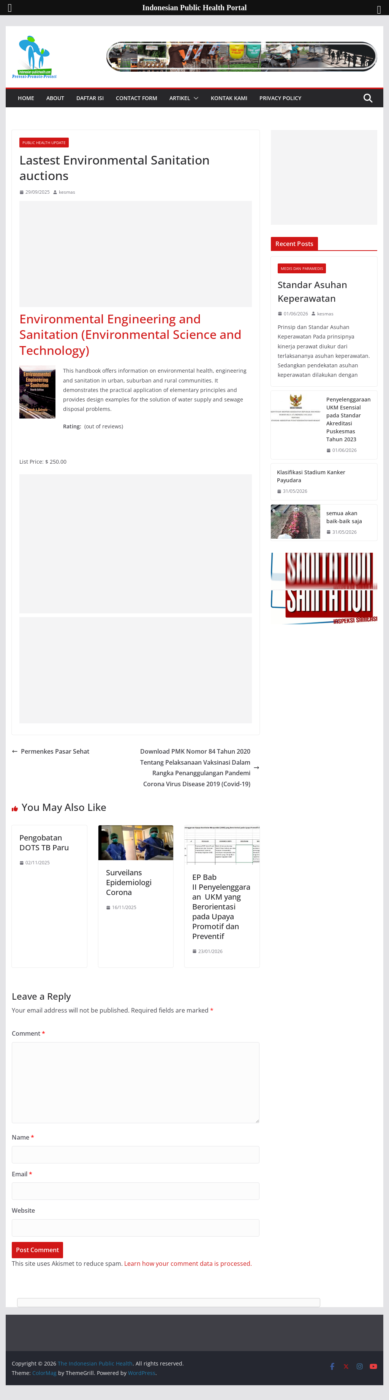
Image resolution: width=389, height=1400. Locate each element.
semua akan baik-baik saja (344, 517)
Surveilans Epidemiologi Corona (129, 882)
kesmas (67, 192)
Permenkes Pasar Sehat (50, 751)
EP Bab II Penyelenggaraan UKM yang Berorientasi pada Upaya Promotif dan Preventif (221, 906)
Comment (28, 1033)
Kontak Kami (229, 98)
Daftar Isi (90, 98)
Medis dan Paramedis (302, 268)
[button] (194, 98)
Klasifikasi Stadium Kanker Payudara (311, 476)
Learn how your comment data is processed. (188, 1263)
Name (23, 1137)
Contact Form (136, 98)
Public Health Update (44, 142)
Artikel (179, 98)
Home (26, 98)
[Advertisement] (135, 254)
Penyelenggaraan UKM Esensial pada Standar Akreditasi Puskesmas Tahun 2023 (348, 419)
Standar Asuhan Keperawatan (312, 291)
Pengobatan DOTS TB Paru (44, 842)
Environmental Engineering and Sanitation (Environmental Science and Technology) (130, 334)
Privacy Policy (280, 98)
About (55, 98)
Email (22, 1174)
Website (23, 1210)
